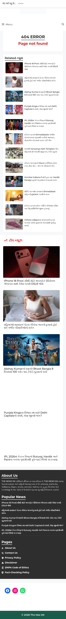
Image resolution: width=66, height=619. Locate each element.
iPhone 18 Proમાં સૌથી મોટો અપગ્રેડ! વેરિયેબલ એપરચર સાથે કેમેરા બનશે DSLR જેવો (41, 66)
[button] (63, 24)
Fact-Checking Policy (17, 572)
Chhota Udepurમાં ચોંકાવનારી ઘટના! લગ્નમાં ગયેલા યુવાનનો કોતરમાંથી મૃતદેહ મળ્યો (40, 223)
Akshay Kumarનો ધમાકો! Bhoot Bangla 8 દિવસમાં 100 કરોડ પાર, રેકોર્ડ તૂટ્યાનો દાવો (28, 370)
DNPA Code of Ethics (17, 567)
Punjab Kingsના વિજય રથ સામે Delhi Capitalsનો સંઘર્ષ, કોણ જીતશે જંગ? (25, 414)
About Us (10, 548)
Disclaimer (11, 562)
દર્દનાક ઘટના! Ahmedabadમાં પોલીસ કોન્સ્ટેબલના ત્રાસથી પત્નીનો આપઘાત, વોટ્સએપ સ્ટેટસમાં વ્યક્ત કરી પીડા (39, 137)
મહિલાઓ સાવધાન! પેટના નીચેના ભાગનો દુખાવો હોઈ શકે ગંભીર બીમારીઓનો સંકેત (30, 326)
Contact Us (11, 552)
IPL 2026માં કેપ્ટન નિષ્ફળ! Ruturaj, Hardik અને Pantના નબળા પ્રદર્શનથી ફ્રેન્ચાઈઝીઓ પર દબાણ (40, 123)
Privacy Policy (13, 557)
